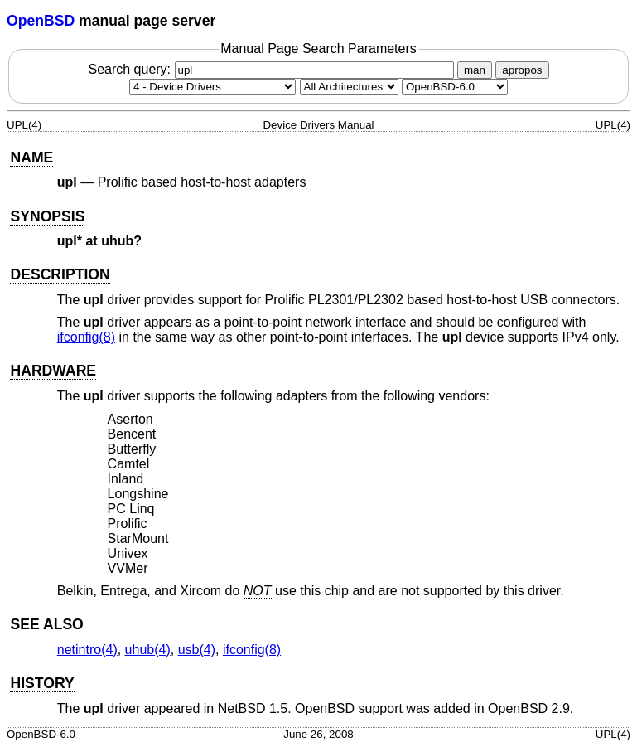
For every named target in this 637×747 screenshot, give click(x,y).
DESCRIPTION (59, 274)
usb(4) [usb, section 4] (196, 650)
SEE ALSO (46, 624)
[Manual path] (455, 87)
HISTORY (42, 683)
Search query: (272, 69)
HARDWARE (53, 370)
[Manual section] (212, 87)
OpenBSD (41, 20)
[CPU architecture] (349, 87)
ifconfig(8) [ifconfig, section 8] (86, 337)
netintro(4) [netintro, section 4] (87, 650)
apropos (522, 70)
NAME (31, 157)
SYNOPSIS (47, 216)
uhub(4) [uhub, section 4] (148, 650)
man (474, 70)
